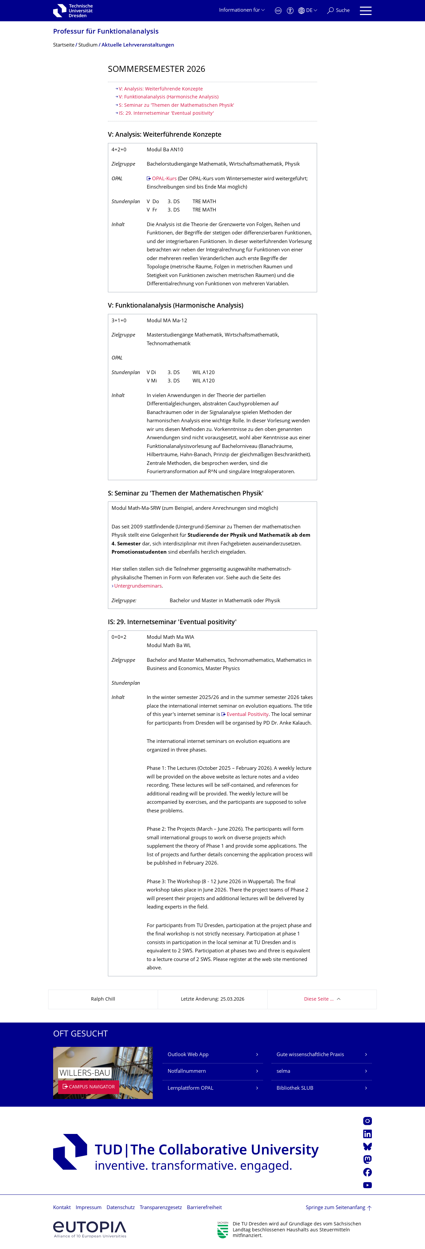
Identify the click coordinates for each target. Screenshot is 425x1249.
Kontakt (62, 1207)
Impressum (89, 1207)
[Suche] (338, 11)
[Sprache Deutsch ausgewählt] (307, 11)
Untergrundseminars (138, 586)
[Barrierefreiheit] (290, 11)
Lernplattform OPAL (190, 1088)
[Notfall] (278, 11)
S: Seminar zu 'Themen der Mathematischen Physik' (176, 105)
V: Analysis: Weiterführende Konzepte (161, 89)
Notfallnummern (187, 1071)
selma (283, 1071)
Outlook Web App (188, 1054)
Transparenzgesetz (161, 1207)
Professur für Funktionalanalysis (106, 32)
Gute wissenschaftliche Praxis (310, 1054)
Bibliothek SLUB (295, 1088)
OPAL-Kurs (164, 179)
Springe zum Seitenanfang (335, 1207)
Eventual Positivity (248, 714)
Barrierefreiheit (204, 1207)
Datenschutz (121, 1207)
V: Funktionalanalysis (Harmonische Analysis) (168, 97)
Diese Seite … (319, 999)
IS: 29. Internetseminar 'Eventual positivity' (167, 113)
